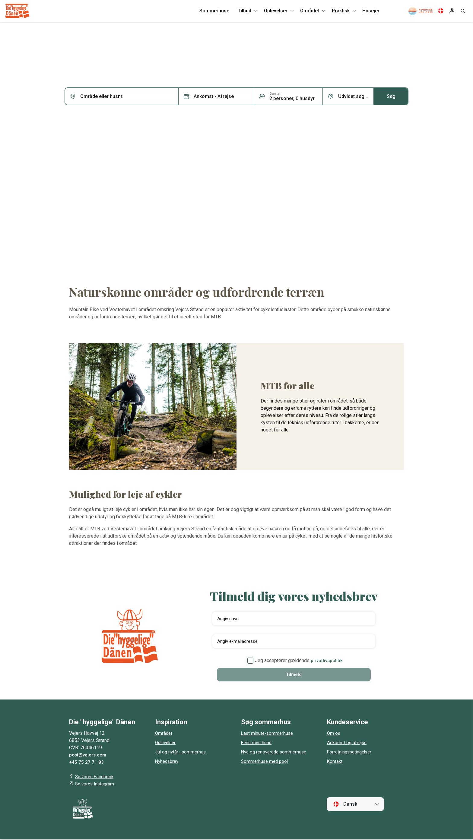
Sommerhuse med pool (265, 762)
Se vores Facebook (95, 777)
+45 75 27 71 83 (86, 763)
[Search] (462, 12)
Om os (334, 734)
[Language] (440, 12)
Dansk (345, 804)
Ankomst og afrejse (347, 743)
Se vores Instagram (95, 784)
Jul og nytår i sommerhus (181, 752)
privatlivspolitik (326, 660)
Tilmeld (294, 674)
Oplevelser (166, 743)
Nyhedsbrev (168, 762)
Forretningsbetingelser (351, 752)
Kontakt (335, 762)
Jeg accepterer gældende (295, 661)
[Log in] (451, 12)
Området (164, 734)
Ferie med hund (257, 743)
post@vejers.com (88, 755)
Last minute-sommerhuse (268, 734)
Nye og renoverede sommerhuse (275, 752)
